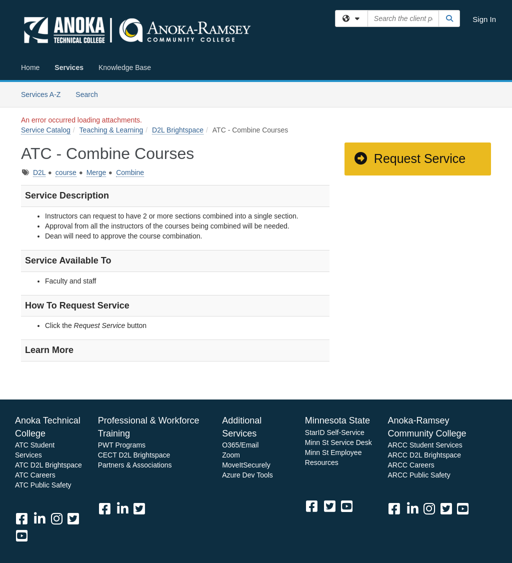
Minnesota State (337, 421)
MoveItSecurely (246, 465)
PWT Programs (122, 445)
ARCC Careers (411, 465)
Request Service (409, 159)
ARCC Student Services (425, 445)
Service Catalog (45, 130)
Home (30, 68)
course (66, 172)
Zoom (231, 455)
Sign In (484, 19)
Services (69, 68)
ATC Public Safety (43, 485)
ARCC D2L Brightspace (424, 455)
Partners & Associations (135, 465)
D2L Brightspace (178, 130)
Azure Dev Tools (247, 475)
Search (90, 93)
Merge (96, 172)
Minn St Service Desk (338, 442)
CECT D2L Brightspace (134, 455)
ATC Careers (35, 475)
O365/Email (240, 445)
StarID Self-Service (334, 432)
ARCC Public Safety (419, 475)
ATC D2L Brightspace (48, 465)
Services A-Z (40, 94)
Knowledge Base (124, 68)
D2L (39, 172)
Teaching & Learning (112, 130)
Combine (130, 172)
